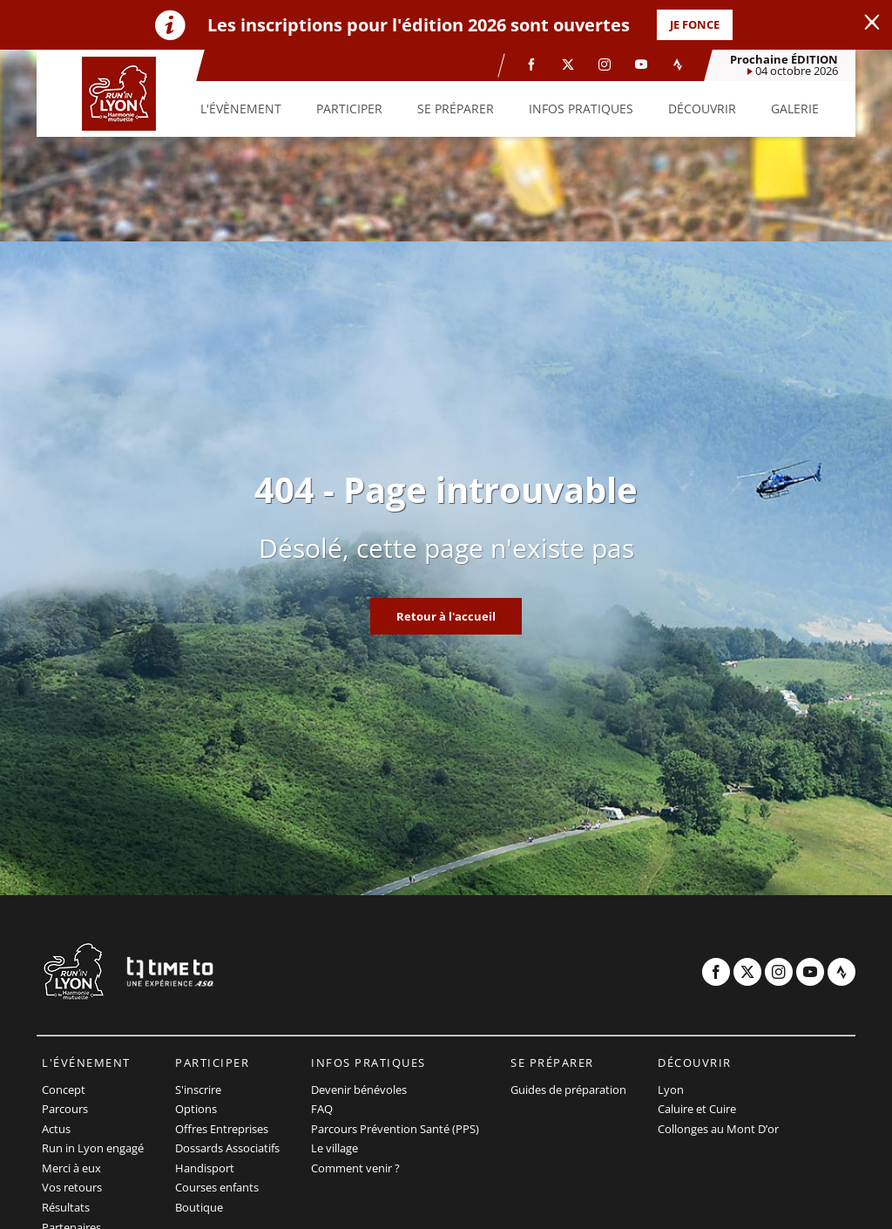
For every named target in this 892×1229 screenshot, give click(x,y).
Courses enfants (217, 1187)
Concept (63, 1089)
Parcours (65, 1109)
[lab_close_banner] (872, 22)
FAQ (322, 1109)
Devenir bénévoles (359, 1089)
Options (196, 1109)
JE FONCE (695, 24)
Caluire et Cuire (697, 1109)
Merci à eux (71, 1168)
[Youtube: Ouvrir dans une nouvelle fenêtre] (641, 64)
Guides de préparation (568, 1089)
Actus (56, 1129)
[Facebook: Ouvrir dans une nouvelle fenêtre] (531, 64)
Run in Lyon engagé (93, 1148)
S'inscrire (198, 1089)
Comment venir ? (355, 1168)
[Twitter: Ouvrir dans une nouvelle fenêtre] (568, 64)
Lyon (671, 1089)
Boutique (199, 1207)
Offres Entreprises (221, 1129)
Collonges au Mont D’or (718, 1129)
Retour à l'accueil (446, 616)
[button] (240, 109)
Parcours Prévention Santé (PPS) (395, 1129)
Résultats (66, 1207)
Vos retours (72, 1187)
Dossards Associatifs (227, 1148)
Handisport (204, 1168)
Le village (334, 1148)
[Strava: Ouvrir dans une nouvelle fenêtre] (678, 64)
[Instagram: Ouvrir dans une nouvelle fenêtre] (604, 64)
